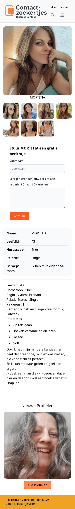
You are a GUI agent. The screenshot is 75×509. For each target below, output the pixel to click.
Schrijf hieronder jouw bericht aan (32, 179)
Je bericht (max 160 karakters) (29, 184)
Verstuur (19, 216)
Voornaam (16, 161)
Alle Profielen (37, 485)
